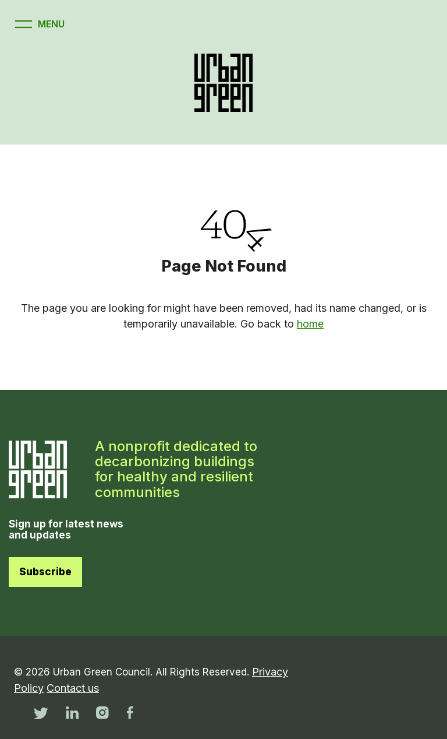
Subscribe (45, 572)
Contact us (73, 688)
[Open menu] (38, 24)
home (310, 324)
